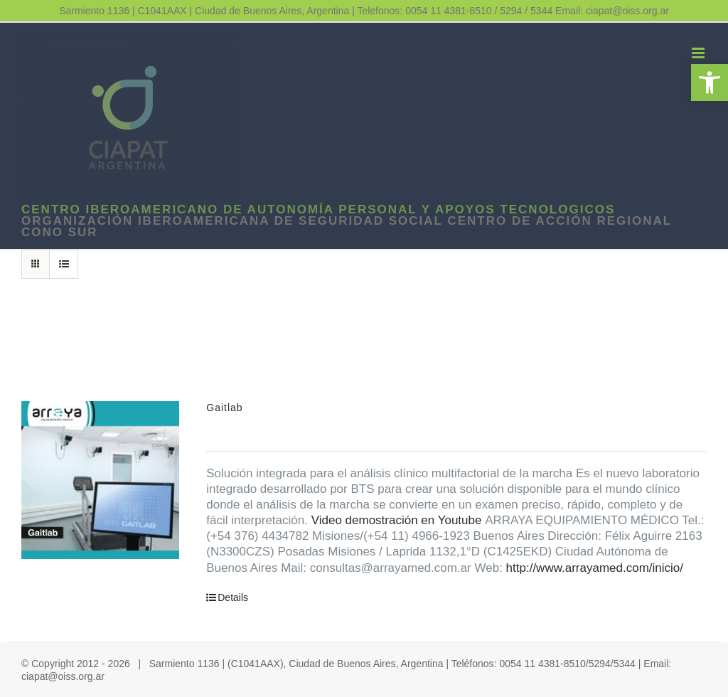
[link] (709, 82)
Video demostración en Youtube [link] (396, 520)
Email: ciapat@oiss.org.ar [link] (612, 10)
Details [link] (233, 597)
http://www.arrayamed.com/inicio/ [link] (594, 568)
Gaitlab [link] (224, 407)
